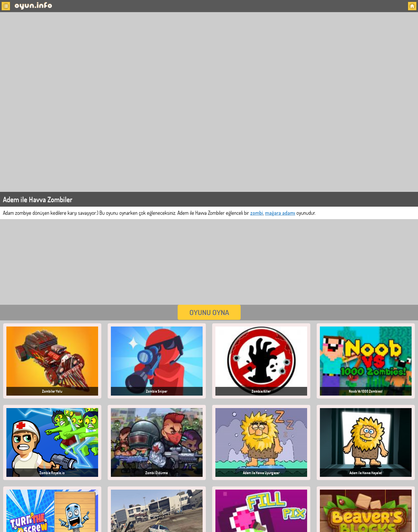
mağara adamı (280, 213)
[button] (5, 6)
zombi (256, 213)
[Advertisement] (209, 261)
